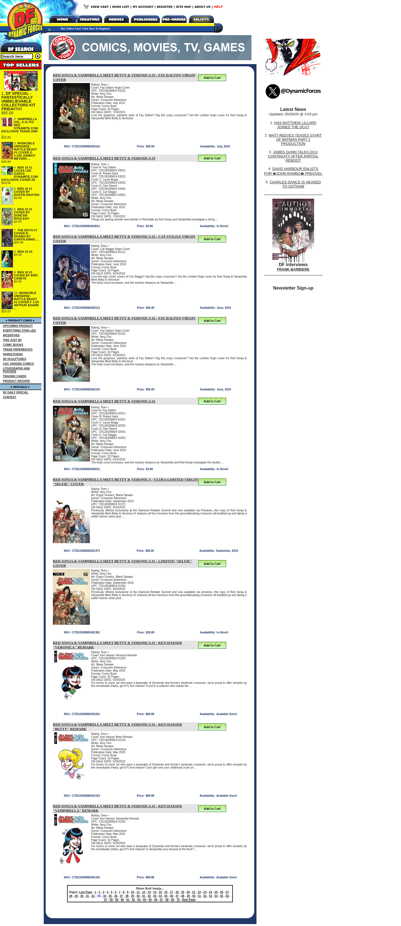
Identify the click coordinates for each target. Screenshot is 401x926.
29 (76, 896)
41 (143, 896)
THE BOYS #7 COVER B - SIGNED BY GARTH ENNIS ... (26, 235)
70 (178, 899)
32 (92, 896)
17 (171, 892)
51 (199, 896)
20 (188, 892)
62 (133, 899)
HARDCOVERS (13, 354)
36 (115, 896)
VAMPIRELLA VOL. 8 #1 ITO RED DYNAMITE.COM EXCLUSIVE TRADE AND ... (19, 126)
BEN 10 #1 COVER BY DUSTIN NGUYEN (26, 191)
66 (155, 899)
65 (150, 899)
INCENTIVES (11, 335)
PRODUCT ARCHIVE (16, 381)
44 (160, 896)
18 (177, 892)
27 (227, 892)
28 (70, 896)
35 (110, 896)
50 (193, 896)
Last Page (85, 892)
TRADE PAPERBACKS (18, 349)
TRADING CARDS (14, 376)
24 (210, 892)
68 (166, 899)
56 (227, 896)
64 (144, 899)
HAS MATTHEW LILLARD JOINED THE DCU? (295, 125)
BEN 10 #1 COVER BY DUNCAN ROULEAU (23, 214)
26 (221, 892)
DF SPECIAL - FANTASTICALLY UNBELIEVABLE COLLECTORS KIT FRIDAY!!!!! (18, 101)
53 (210, 896)
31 (87, 896)
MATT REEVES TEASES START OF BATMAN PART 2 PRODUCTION (295, 139)
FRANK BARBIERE (293, 269)
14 (154, 892)
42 (149, 896)
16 (165, 892)
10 (132, 892)
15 (160, 892)
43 (154, 896)
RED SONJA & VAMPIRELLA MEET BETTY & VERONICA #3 (104, 158)
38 (126, 896)
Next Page (188, 899)
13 (149, 892)
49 (188, 896)
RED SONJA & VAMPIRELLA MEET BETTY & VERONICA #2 (104, 401)
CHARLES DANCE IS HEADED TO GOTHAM (295, 184)
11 (138, 892)
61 (127, 899)
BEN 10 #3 (24, 251)
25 (215, 892)
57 (105, 899)
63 (139, 899)
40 (138, 896)
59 (116, 899)
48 (182, 896)
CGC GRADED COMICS (18, 363)
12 (143, 892)
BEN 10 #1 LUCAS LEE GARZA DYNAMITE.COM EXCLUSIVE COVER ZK (19, 173)
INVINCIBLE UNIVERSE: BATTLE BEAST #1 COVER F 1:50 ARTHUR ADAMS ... (26, 300)
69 (172, 899)
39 (132, 896)
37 (121, 896)
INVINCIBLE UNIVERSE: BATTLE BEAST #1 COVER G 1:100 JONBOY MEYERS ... (25, 151)
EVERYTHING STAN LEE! (19, 330)
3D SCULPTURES (14, 359)
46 (171, 896)
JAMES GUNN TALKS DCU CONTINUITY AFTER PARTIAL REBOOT (293, 156)
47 (177, 896)
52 (204, 896)
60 (122, 899)
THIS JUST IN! (12, 340)
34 (104, 896)
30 (81, 896)
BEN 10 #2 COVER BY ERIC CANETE (26, 275)
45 (165, 896)
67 (161, 899)
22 (199, 892)
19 (182, 892)
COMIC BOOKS (13, 344)
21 (193, 892)
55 (221, 896)
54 (216, 896)
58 (111, 899)
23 (204, 892)
